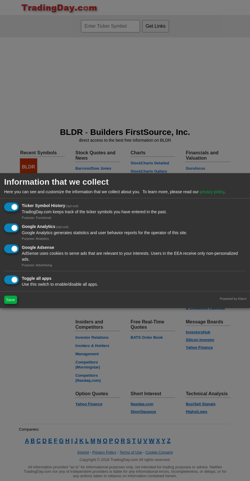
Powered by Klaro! (233, 298)
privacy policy (212, 191)
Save (10, 299)
